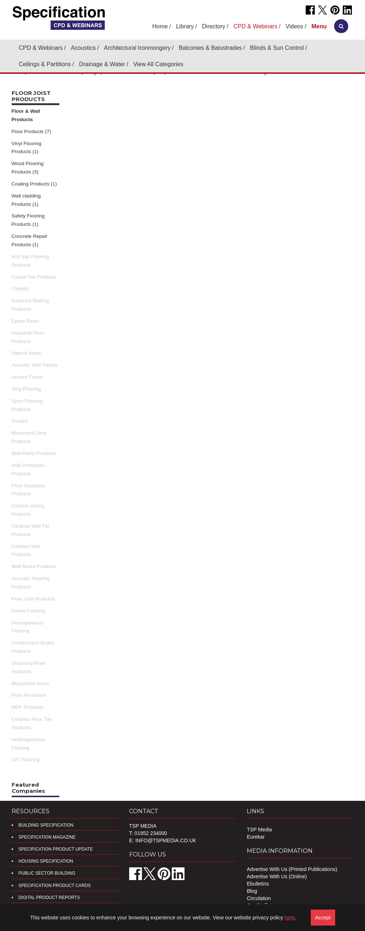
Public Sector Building (47, 873)
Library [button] (185, 26)
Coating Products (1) (34, 184)
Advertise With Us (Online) (277, 876)
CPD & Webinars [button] (256, 26)
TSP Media (259, 829)
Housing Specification (46, 861)
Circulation (259, 898)
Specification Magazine (47, 837)
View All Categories (158, 64)
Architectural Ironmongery (137, 48)
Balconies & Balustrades (210, 48)
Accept (323, 917)
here (290, 917)
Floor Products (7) (31, 131)
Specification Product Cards (55, 885)
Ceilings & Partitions (45, 64)
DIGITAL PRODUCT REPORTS (49, 897)
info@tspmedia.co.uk (165, 840)
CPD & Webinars (41, 48)
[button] (319, 26)
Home (160, 26)
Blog (252, 891)
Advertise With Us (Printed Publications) (292, 869)
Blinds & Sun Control (277, 48)
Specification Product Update (56, 849)
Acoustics (83, 48)
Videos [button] (294, 26)
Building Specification (46, 825)
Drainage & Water (102, 64)
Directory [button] (213, 26)
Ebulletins (258, 884)
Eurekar (256, 837)
